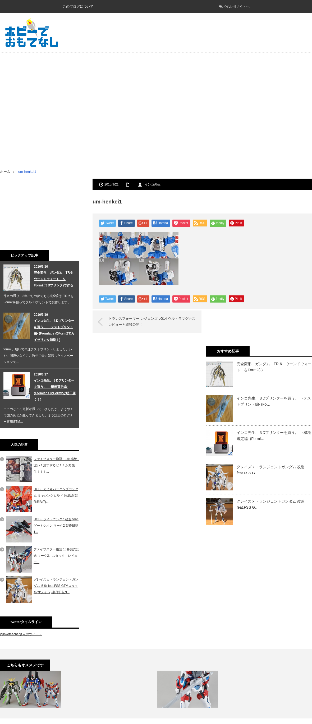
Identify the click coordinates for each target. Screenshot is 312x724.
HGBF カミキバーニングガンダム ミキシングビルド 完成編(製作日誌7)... (56, 495)
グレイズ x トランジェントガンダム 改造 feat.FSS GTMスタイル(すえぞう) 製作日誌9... (56, 586)
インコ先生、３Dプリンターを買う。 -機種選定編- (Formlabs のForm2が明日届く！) (55, 390)
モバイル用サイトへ (234, 6)
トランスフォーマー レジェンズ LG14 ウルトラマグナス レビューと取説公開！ (153, 321)
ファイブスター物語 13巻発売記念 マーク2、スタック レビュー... (56, 555)
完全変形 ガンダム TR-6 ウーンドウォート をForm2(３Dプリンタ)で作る (55, 279)
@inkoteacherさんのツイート (21, 634)
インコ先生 (152, 184)
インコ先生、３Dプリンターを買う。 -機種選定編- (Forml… (274, 435)
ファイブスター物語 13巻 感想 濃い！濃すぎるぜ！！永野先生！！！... (57, 465)
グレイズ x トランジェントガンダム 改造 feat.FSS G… (271, 470)
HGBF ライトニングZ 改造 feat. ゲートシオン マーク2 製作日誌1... (56, 525)
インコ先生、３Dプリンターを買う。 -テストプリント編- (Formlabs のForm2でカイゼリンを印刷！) (54, 330)
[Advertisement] (240, 58)
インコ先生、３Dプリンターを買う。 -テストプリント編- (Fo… (274, 401)
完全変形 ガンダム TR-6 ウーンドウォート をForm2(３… (274, 367)
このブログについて (78, 6)
